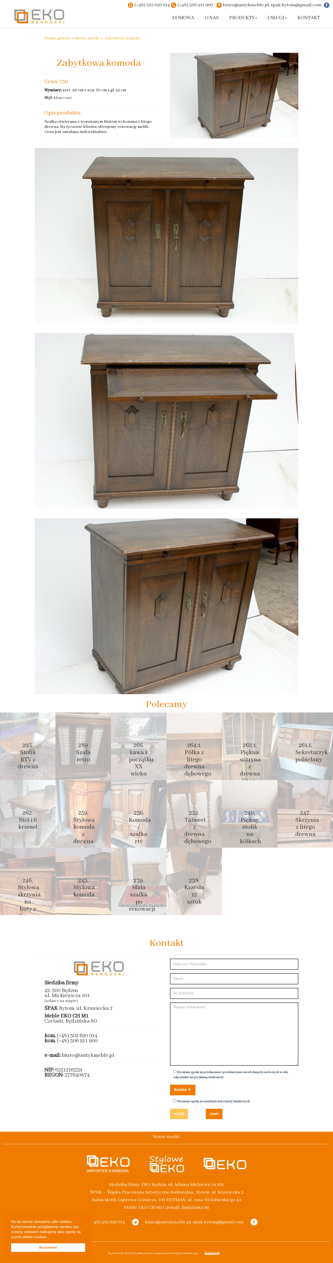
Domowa (183, 18)
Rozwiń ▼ (182, 1089)
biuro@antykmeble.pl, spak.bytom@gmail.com (272, 5)
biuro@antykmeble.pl (88, 1055)
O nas (212, 18)
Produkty (243, 18)
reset (214, 1114)
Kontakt (308, 18)
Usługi (277, 18)
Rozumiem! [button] (48, 1247)
